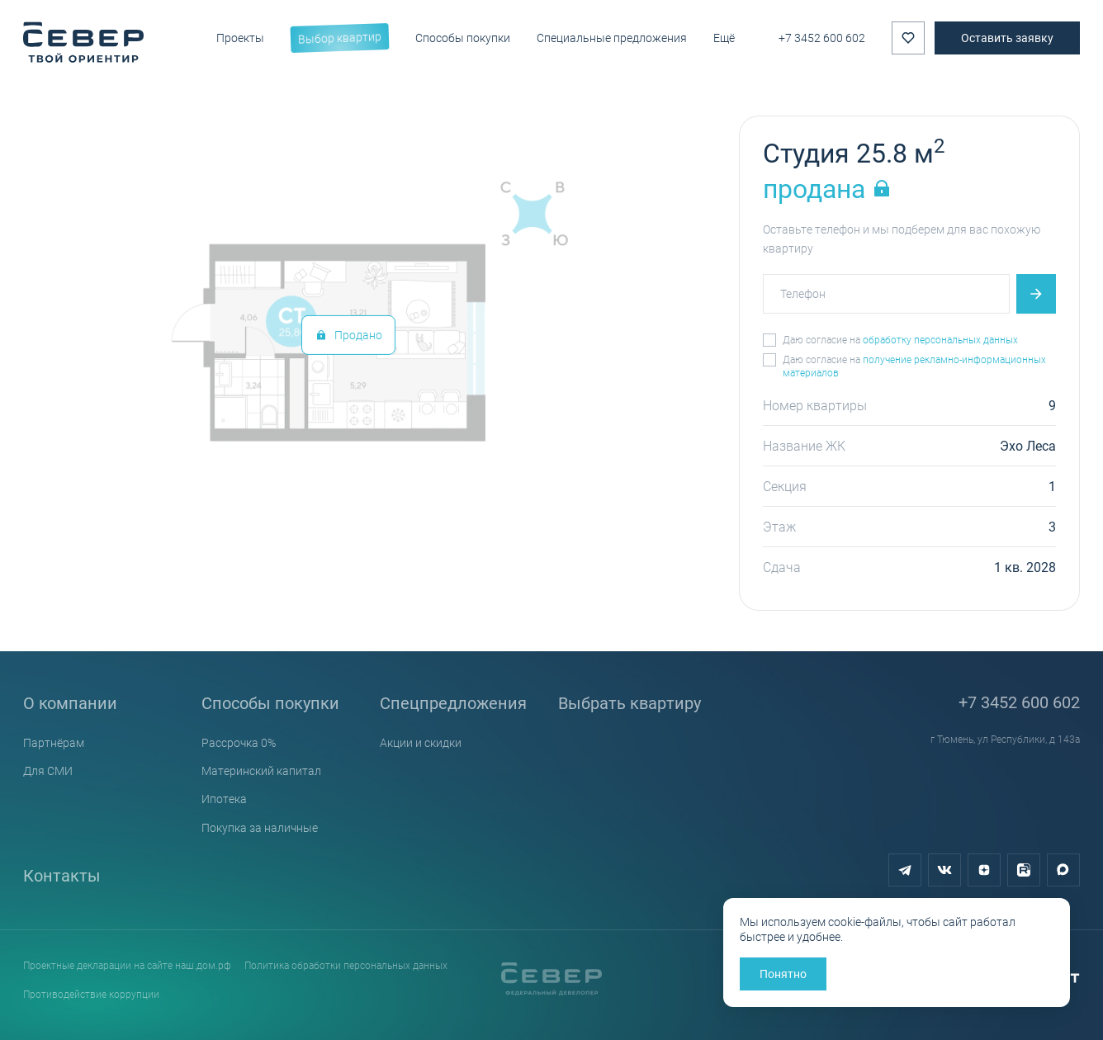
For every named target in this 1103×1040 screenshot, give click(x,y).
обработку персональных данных (940, 339)
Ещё (724, 38)
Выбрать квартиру (629, 702)
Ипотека (224, 798)
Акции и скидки (421, 742)
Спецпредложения (453, 702)
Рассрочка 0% (238, 742)
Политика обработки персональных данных (345, 964)
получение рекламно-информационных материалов (914, 365)
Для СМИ (48, 770)
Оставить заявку (1007, 37)
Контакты (62, 875)
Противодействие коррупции (91, 993)
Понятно (783, 973)
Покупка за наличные (259, 827)
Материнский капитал (261, 770)
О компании (70, 702)
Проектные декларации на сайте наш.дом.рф (127, 964)
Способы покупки (270, 702)
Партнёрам (53, 742)
